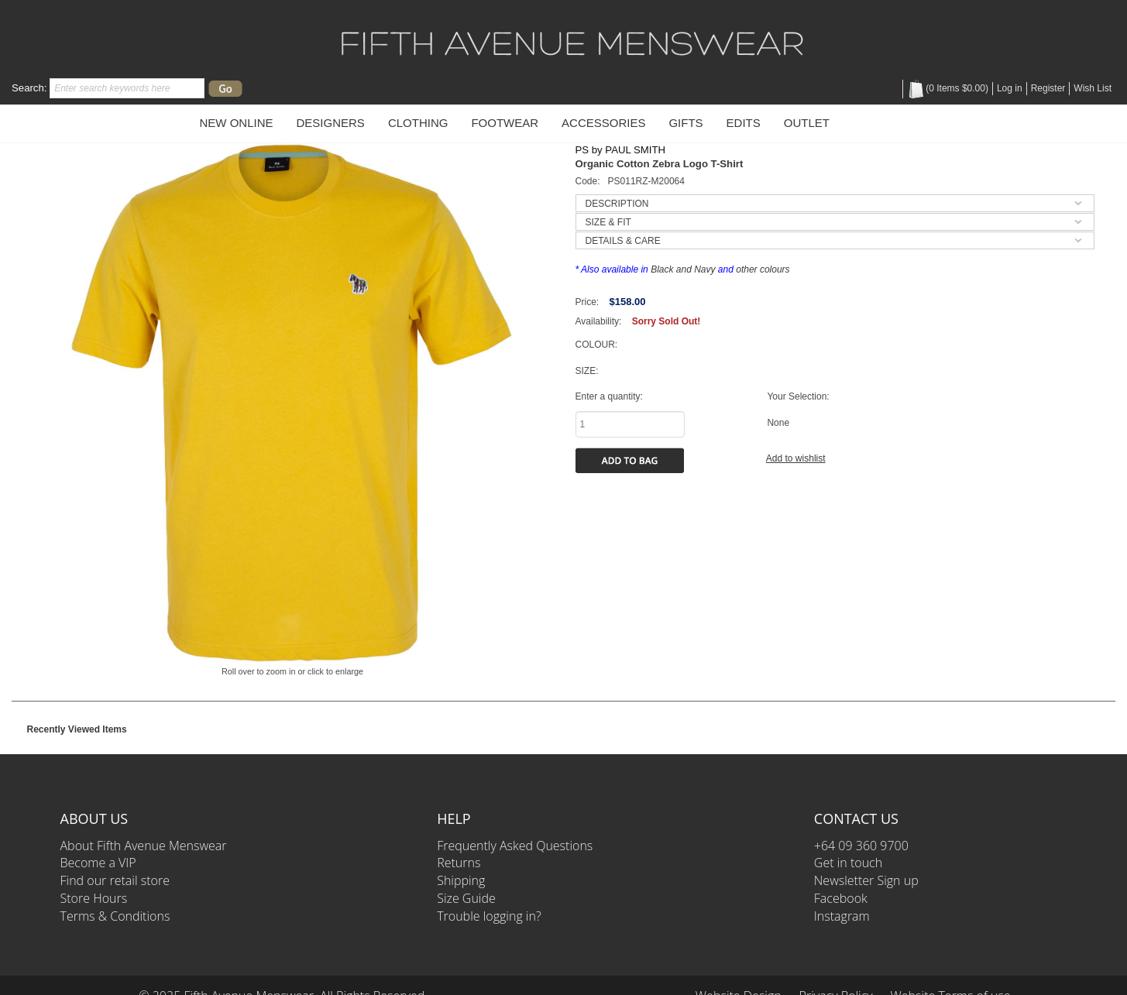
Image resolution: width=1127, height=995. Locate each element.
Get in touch (848, 862)
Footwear (504, 122)
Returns (458, 862)
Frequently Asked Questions (515, 845)
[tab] (835, 203)
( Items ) (947, 88)
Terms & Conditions (115, 916)
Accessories (603, 122)
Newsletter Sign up (866, 880)
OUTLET (807, 122)
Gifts (685, 122)
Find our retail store (115, 880)
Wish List (1093, 88)
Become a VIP (98, 862)
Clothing (418, 122)
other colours (762, 269)
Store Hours (94, 898)
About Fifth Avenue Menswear (143, 845)
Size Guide (466, 898)
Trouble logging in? (489, 916)
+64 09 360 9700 (861, 845)
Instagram (842, 916)
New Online (236, 122)
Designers (331, 122)
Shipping (461, 880)
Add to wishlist (796, 458)
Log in (1009, 88)
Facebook (841, 898)
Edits (744, 122)
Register (1048, 88)
